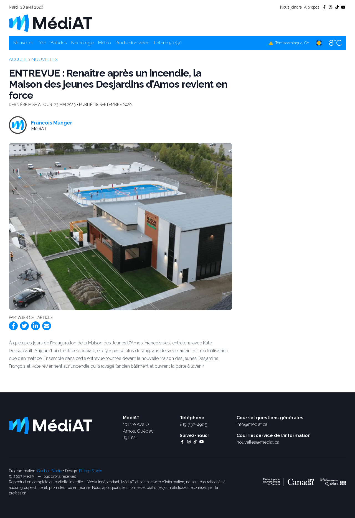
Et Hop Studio (90, 471)
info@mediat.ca (252, 424)
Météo (104, 42)
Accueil (18, 59)
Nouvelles (23, 42)
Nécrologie (82, 42)
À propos (311, 7)
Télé (42, 42)
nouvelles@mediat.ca (258, 442)
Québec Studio (49, 471)
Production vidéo (132, 42)
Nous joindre (291, 7)
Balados (58, 42)
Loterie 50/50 (168, 42)
